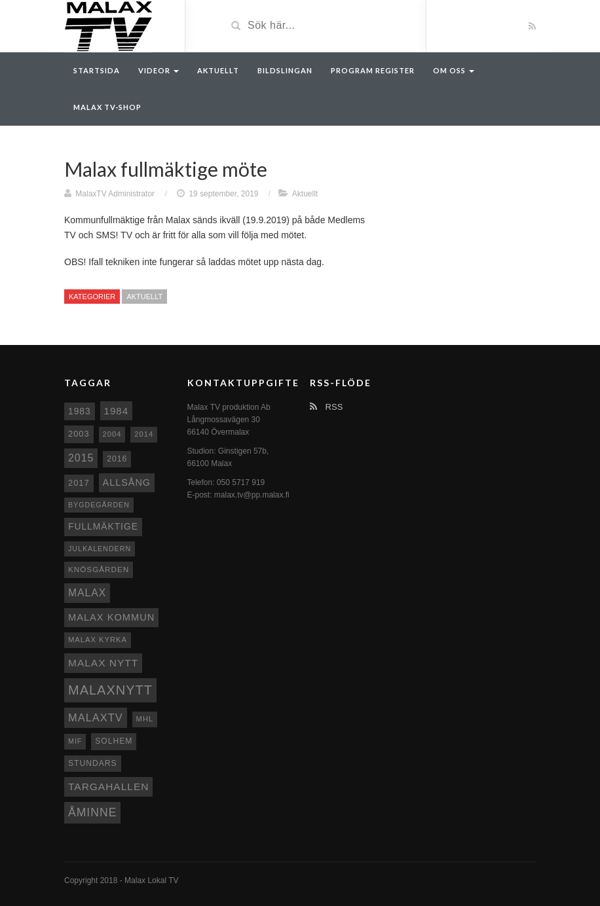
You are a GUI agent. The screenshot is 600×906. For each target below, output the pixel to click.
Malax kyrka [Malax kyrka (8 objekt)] (97, 639)
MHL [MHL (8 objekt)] (145, 719)
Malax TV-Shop (107, 107)
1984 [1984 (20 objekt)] (116, 410)
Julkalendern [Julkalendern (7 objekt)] (99, 549)
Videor (158, 70)
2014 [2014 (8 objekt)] (143, 434)
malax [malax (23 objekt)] (87, 592)
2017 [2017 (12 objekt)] (79, 483)
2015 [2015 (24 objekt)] (81, 457)
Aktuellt (218, 70)
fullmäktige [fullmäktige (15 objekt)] (103, 526)
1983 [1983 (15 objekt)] (79, 411)
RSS (326, 407)
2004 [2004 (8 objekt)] (112, 434)
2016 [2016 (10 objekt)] (117, 458)
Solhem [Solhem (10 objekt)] (113, 741)
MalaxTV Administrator (115, 193)
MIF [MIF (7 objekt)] (75, 741)
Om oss (453, 70)
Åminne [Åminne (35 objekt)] (92, 812)
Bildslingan (284, 70)
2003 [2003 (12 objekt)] (79, 434)
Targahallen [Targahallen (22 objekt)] (108, 786)
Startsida (96, 70)
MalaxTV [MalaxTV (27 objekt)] (95, 717)
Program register (373, 70)
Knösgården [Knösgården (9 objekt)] (98, 569)
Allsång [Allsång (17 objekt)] (127, 482)
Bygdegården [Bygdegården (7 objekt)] (99, 505)
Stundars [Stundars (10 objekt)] (92, 763)
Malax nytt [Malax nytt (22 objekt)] (103, 662)
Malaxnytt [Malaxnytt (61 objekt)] (110, 690)
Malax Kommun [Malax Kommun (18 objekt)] (111, 617)
